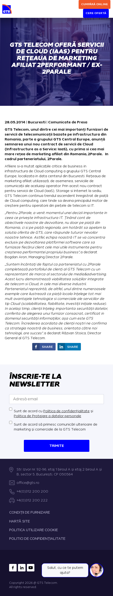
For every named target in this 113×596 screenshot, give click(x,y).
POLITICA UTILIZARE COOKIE (33, 530)
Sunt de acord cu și (53, 413)
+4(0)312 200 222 (32, 500)
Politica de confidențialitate (66, 411)
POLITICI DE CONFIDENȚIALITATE (37, 539)
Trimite (56, 446)
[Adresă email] (56, 399)
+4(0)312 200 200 (32, 491)
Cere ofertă (96, 13)
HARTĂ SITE (19, 521)
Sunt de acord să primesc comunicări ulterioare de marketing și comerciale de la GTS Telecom (55, 427)
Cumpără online (94, 4)
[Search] (75, 7)
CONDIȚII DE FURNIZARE (29, 513)
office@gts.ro (28, 483)
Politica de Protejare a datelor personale (47, 416)
